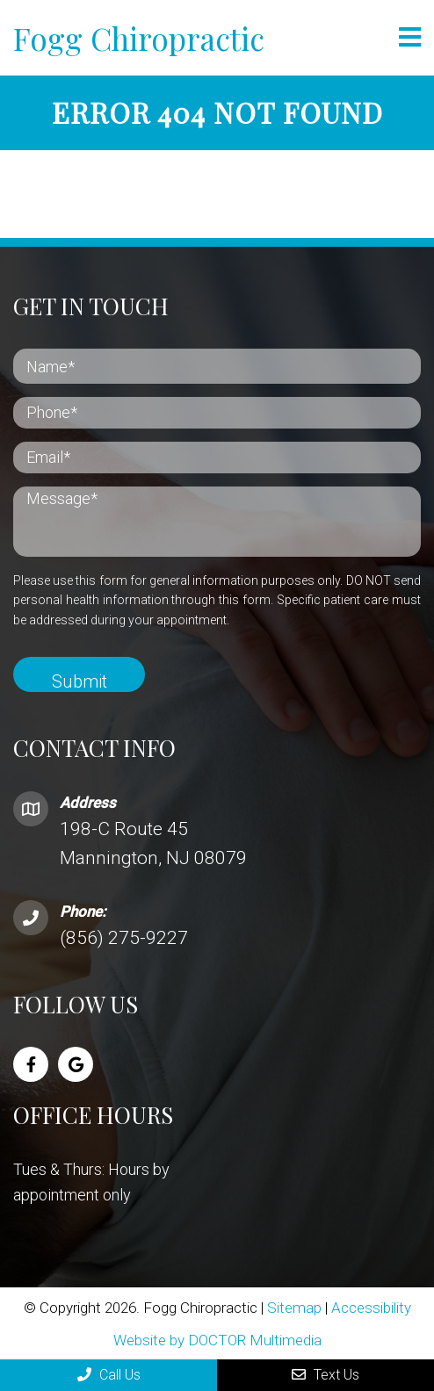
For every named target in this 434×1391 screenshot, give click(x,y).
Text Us (325, 1374)
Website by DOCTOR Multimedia (217, 1340)
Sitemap (294, 1307)
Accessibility (371, 1307)
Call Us (109, 1374)
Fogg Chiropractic (138, 38)
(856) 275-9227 (124, 937)
